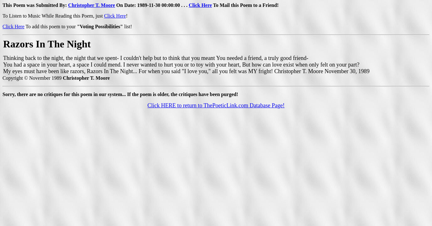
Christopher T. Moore (91, 5)
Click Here (200, 5)
